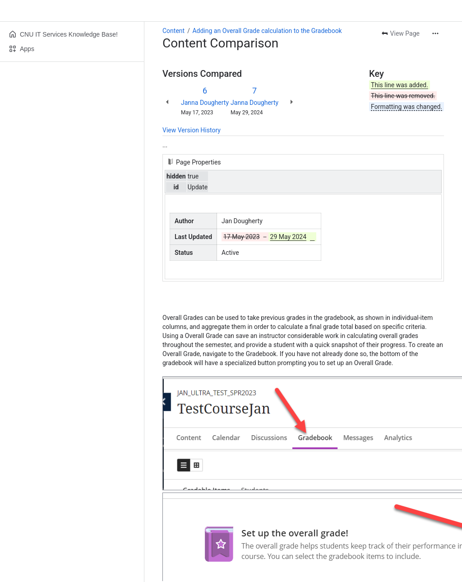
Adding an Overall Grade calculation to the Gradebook (267, 30)
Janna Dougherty (205, 102)
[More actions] (435, 33)
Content (173, 30)
